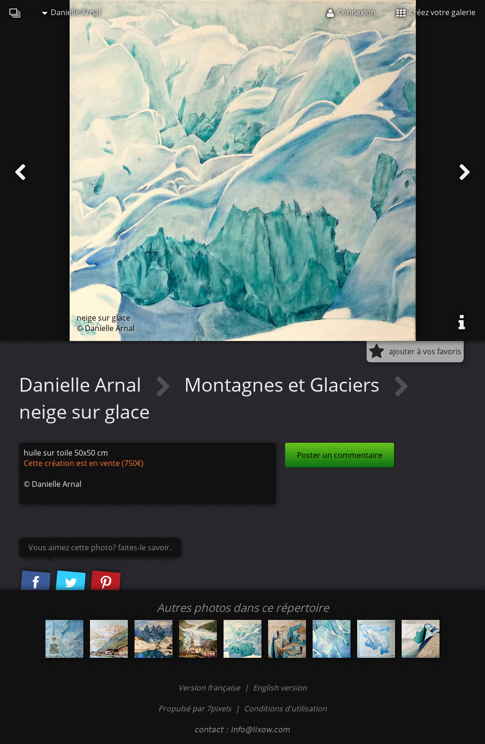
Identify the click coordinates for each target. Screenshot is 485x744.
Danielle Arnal (71, 12)
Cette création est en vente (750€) (84, 463)
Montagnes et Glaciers (284, 384)
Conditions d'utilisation (285, 708)
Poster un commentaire (339, 455)
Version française (210, 687)
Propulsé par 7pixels (194, 708)
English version (280, 687)
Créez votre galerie (436, 12)
